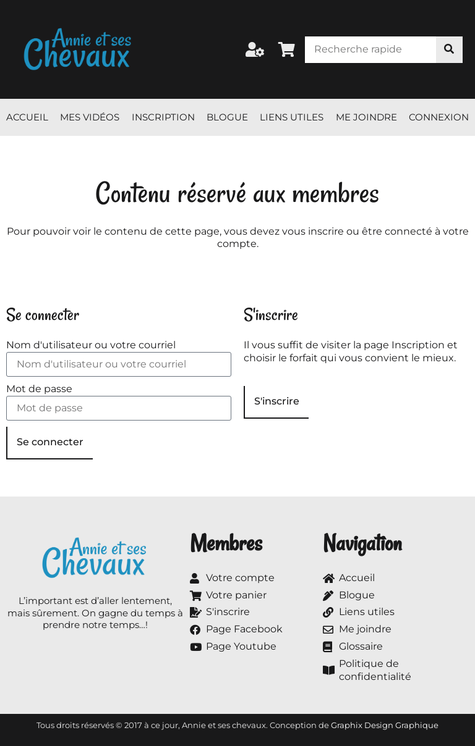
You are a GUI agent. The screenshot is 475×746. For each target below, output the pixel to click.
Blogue (227, 117)
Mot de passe (39, 389)
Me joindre (366, 117)
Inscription (163, 117)
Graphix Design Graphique (385, 725)
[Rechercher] (449, 49)
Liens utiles (291, 117)
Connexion (439, 117)
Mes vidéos (89, 117)
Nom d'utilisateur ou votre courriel (91, 345)
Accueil (27, 117)
